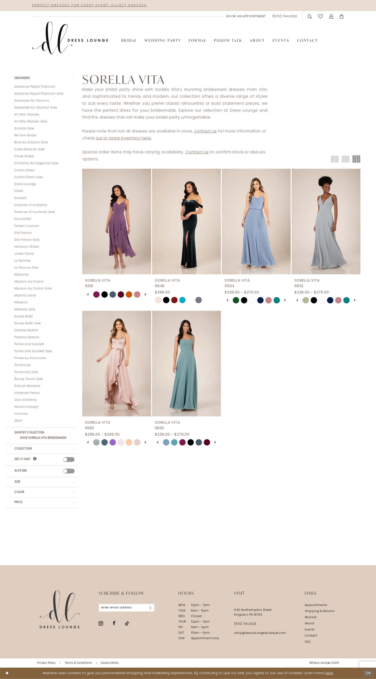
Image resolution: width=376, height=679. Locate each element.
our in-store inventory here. (124, 138)
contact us (205, 131)
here (329, 673)
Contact (311, 635)
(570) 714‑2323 (245, 624)
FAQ (308, 642)
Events (310, 629)
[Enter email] (127, 608)
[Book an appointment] (246, 16)
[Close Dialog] (7, 673)
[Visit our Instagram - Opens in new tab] (101, 623)
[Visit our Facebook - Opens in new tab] (114, 623)
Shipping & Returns (320, 611)
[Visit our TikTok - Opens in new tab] (127, 623)
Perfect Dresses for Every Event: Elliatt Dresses (89, 5)
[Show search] (310, 16)
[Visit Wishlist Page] (320, 16)
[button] (331, 16)
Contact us (197, 152)
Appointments (316, 605)
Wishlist (311, 617)
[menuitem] (246, 16)
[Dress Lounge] (59, 609)
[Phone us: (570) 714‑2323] (284, 16)
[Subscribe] (150, 608)
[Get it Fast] (34, 459)
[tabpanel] (96, 294)
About (309, 623)
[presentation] (69, 459)
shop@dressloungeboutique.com (260, 633)
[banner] (70, 37)
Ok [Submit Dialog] (368, 673)
